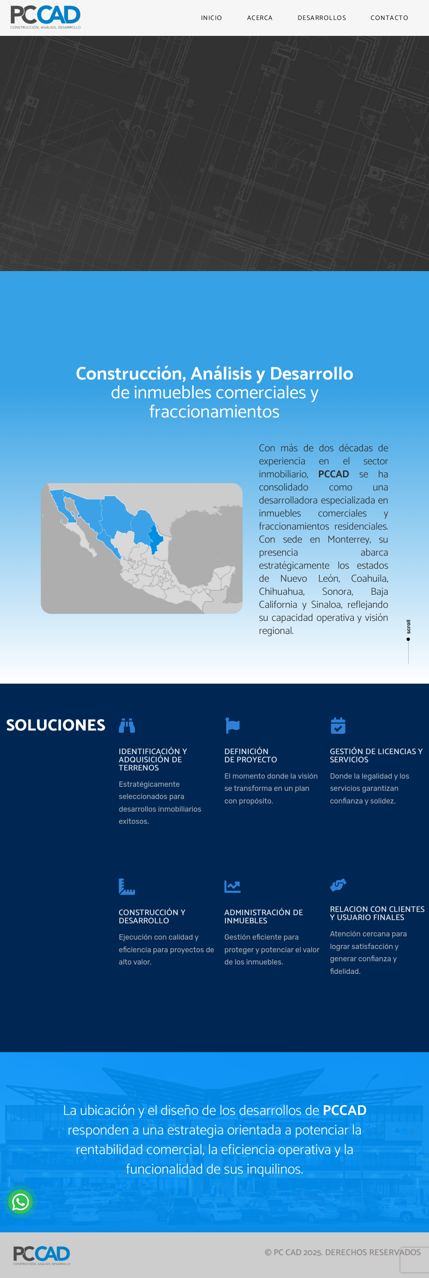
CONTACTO (390, 18)
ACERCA (260, 18)
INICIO (212, 18)
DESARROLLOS (322, 18)
